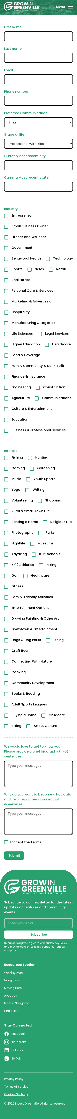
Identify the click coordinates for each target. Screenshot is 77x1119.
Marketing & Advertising (31, 301)
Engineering (21, 387)
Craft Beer (20, 650)
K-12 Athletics (22, 564)
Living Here (11, 980)
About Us (10, 995)
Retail (61, 269)
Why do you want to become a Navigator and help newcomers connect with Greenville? (38, 799)
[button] (64, 7)
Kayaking (19, 554)
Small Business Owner (29, 226)
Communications (56, 398)
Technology (63, 258)
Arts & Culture (45, 725)
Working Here (13, 973)
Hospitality (20, 312)
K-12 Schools (49, 554)
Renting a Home (24, 521)
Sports (17, 269)
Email (8, 70)
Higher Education (25, 344)
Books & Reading (25, 693)
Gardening (46, 468)
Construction (54, 387)
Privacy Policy (13, 1079)
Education (19, 419)
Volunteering (22, 500)
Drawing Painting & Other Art (35, 618)
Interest (10, 450)
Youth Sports (44, 479)
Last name (13, 48)
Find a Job (11, 1011)
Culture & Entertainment (31, 408)
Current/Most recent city (25, 156)
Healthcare (61, 344)
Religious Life (61, 521)
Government (21, 247)
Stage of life (14, 134)
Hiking (51, 564)
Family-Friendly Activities (32, 597)
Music (16, 479)
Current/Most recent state (26, 177)
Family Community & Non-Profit (37, 365)
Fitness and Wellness (28, 237)
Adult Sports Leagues (29, 704)
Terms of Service (16, 1087)
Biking (16, 725)
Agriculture (20, 398)
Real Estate (20, 279)
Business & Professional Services (38, 430)
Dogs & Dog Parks (26, 640)
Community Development (32, 682)
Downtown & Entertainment (34, 629)
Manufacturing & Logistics (33, 322)
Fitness (17, 586)
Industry (11, 208)
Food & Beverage (25, 355)
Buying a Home (23, 715)
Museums (46, 543)
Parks (50, 532)
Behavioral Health (26, 258)
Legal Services (57, 333)
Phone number (16, 91)
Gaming (18, 468)
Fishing (17, 457)
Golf (14, 575)
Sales (39, 269)
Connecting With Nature (31, 661)
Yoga (15, 489)
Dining (58, 640)
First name (13, 27)
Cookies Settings (16, 1094)
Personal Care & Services (32, 290)
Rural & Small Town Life (30, 511)
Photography (22, 532)
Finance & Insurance (28, 376)
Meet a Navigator (16, 1003)
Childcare (57, 715)
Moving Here (13, 988)
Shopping (53, 500)
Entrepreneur (22, 215)
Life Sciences (22, 333)
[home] (21, 6)
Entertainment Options (30, 607)
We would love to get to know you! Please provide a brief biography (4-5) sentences (36, 751)
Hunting (41, 457)
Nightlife (18, 543)
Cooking (18, 672)
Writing (39, 489)
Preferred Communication (25, 113)
